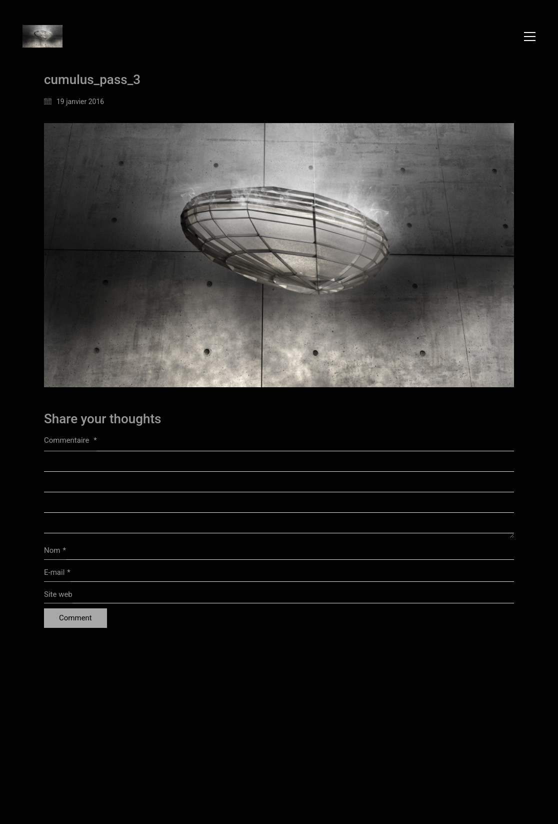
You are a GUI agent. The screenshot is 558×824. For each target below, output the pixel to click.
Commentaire (70, 440)
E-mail (57, 573)
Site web (58, 594)
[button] (530, 37)
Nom (55, 551)
